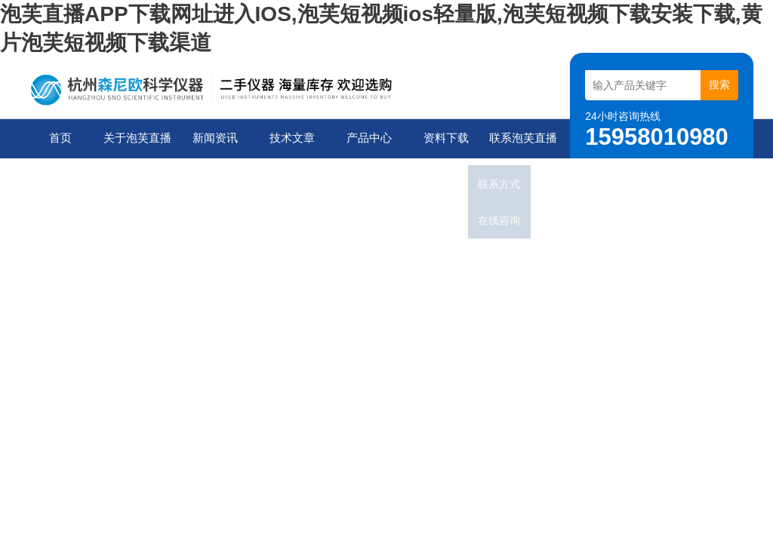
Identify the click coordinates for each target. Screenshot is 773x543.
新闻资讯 (212, 138)
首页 (58, 138)
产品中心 (366, 138)
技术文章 (289, 138)
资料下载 (443, 138)
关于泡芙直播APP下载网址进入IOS (135, 145)
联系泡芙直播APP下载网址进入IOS (521, 145)
